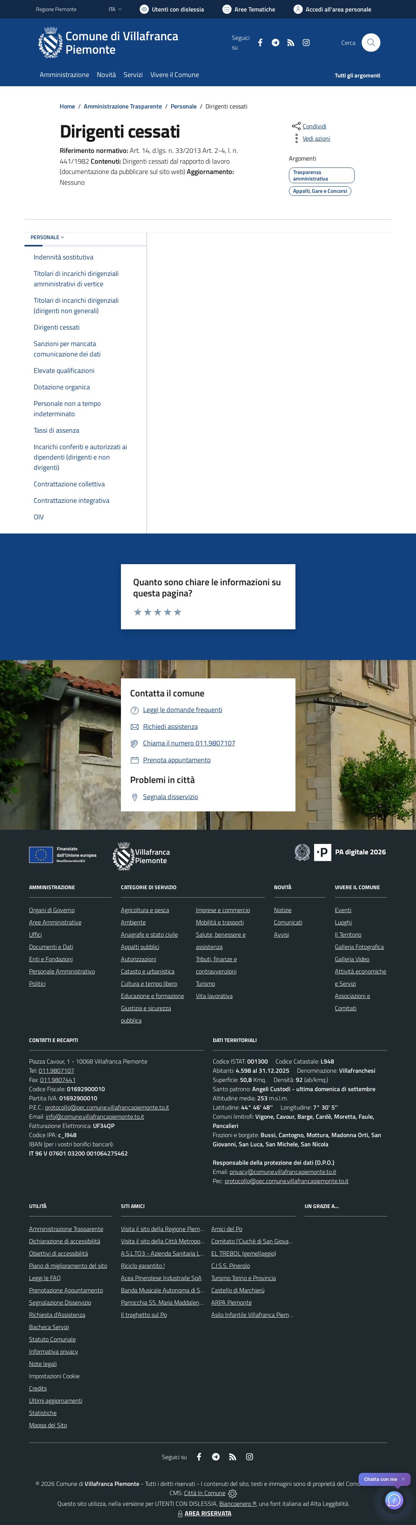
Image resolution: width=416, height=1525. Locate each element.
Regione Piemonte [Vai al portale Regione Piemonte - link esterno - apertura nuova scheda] (56, 9)
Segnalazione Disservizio (60, 1302)
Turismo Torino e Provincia (243, 1277)
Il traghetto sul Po (144, 1314)
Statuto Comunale (52, 1339)
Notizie (283, 909)
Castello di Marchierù (237, 1290)
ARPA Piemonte (231, 1302)
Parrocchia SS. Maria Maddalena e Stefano (175, 1302)
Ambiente (133, 922)
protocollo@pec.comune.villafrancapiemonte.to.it (107, 1107)
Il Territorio (348, 934)
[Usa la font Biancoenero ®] (172, 9)
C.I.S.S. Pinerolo (230, 1265)
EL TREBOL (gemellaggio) (243, 1253)
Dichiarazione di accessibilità (64, 1241)
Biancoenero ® (237, 1503)
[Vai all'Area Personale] (332, 9)
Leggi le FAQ (45, 1277)
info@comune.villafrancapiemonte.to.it (95, 1116)
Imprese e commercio (223, 909)
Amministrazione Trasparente (123, 106)
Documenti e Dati (51, 946)
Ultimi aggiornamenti (55, 1400)
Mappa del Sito (48, 1425)
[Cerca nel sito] (371, 42)
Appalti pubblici (140, 946)
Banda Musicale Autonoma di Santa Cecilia (175, 1290)
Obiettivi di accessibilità (58, 1253)
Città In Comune (204, 1492)
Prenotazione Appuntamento (66, 1290)
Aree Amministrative (55, 922)
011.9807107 (56, 1070)
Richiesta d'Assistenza (57, 1314)
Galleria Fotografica (359, 946)
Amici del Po (226, 1228)
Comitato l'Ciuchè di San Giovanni (254, 1241)
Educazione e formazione (152, 995)
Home (67, 106)
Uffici (35, 934)
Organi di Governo (52, 909)
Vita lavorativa (214, 995)
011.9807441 (58, 1079)
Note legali (43, 1363)
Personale (184, 106)
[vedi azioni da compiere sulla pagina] (310, 138)
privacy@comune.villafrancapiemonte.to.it (283, 1171)
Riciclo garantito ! (143, 1265)
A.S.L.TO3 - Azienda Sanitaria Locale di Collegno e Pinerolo (195, 1253)
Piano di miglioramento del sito (68, 1265)
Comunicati (288, 922)
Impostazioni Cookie (54, 1376)
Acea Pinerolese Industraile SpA (161, 1277)
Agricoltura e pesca (145, 909)
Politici (37, 983)
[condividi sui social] (308, 126)
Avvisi (281, 934)
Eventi (343, 909)
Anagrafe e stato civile (149, 934)
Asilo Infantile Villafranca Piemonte (256, 1314)
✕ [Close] (403, 1479)
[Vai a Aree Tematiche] (248, 9)
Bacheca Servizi (49, 1326)
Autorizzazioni (138, 959)
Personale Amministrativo (62, 971)
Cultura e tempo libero (149, 983)
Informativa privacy (53, 1351)
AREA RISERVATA (204, 1513)
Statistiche (43, 1412)
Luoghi (343, 922)
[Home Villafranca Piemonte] (134, 42)
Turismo (205, 983)
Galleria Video (352, 959)
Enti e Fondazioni (51, 959)
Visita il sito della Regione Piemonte (166, 1228)
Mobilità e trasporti (220, 922)
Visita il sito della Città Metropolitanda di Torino (180, 1241)
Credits (38, 1388)
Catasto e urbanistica (148, 971)
